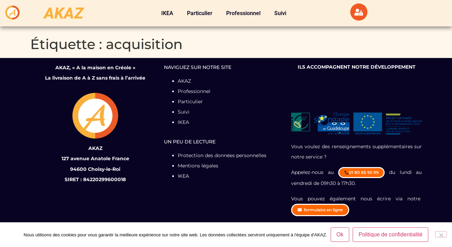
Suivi (280, 13)
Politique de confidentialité (390, 234)
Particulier (199, 13)
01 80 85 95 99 (361, 172)
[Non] (441, 234)
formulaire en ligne (320, 209)
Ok (340, 234)
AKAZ (64, 13)
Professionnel (243, 13)
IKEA (167, 13)
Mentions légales (198, 166)
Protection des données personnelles (222, 155)
